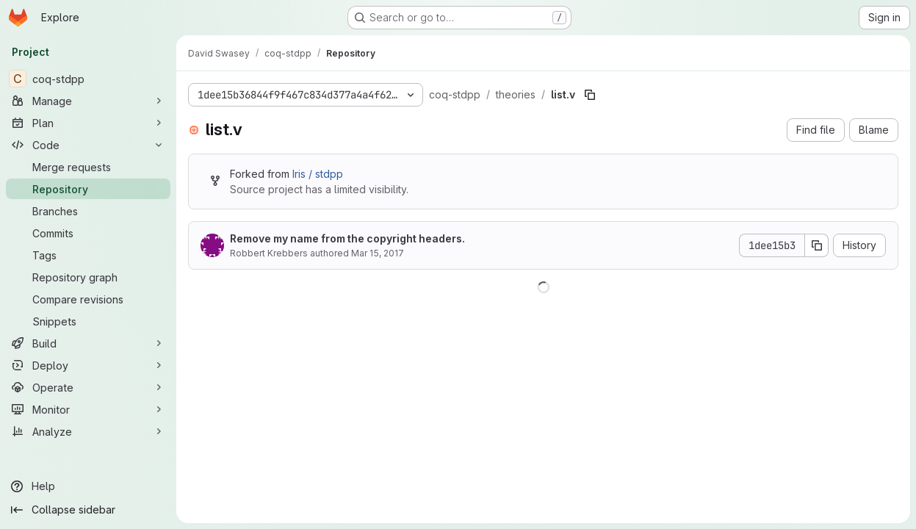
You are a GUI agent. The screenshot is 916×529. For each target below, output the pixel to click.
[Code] (88, 144)
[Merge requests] (88, 166)
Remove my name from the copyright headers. (347, 238)
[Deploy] (88, 365)
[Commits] (88, 233)
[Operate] (88, 387)
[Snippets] (88, 321)
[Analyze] (88, 431)
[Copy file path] (590, 95)
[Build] (88, 343)
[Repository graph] (88, 277)
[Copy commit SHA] (817, 245)
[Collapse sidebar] (88, 510)
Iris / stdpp (317, 174)
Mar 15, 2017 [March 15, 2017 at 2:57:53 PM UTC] (377, 253)
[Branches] (88, 211)
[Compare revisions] (88, 299)
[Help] (88, 486)
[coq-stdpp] (88, 78)
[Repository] (88, 189)
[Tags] (88, 255)
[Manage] (88, 100)
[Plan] (88, 122)
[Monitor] (88, 409)
